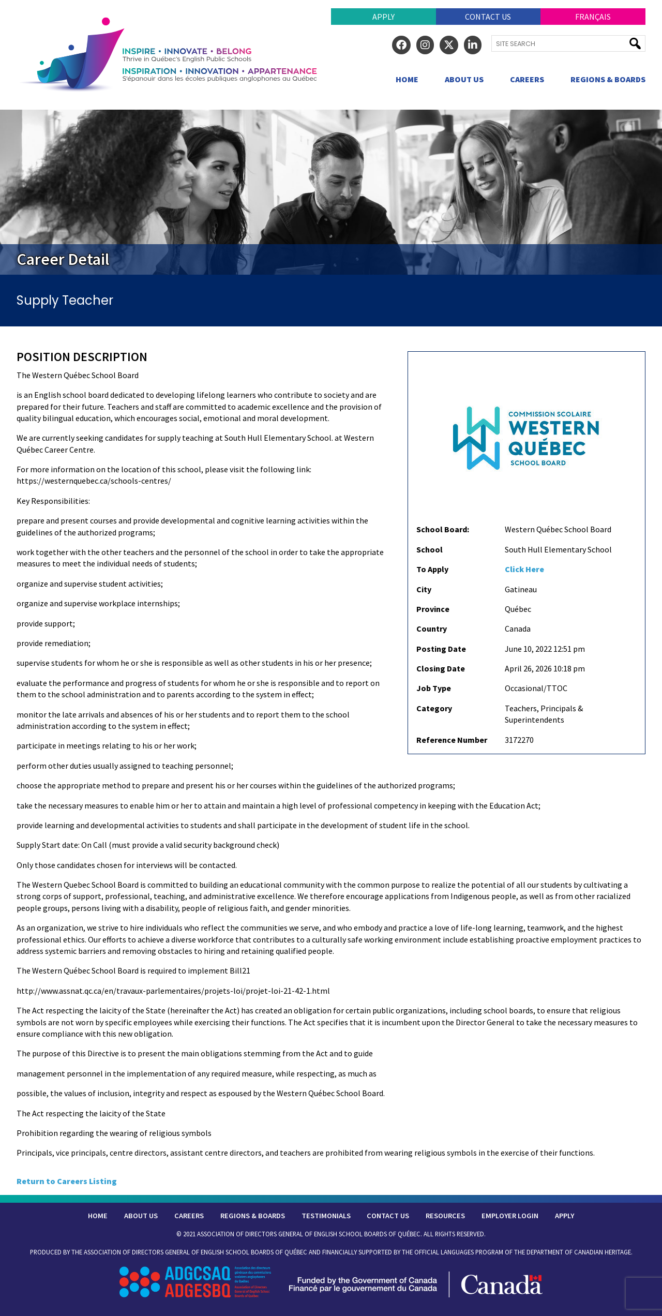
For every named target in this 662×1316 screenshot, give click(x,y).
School (429, 549)
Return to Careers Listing (67, 1181)
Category (434, 708)
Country (431, 628)
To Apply (432, 569)
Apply (383, 16)
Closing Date (440, 668)
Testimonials (326, 1215)
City (423, 589)
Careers (527, 79)
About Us (464, 79)
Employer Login (510, 1215)
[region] (331, 192)
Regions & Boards (607, 79)
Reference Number (451, 740)
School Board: (442, 529)
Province (432, 609)
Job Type (433, 688)
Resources (445, 1215)
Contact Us (488, 16)
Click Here (524, 569)
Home (407, 79)
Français (593, 16)
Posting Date (441, 649)
